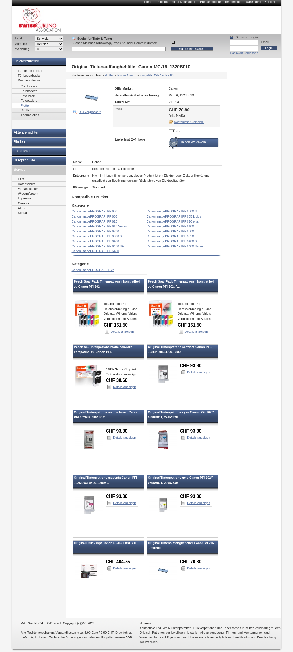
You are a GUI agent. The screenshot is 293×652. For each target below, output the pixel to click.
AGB (21, 208)
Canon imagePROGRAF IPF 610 (94, 221)
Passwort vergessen (244, 53)
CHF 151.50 (116, 325)
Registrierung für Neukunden (176, 1)
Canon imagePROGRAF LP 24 (93, 270)
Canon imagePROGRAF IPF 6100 (170, 226)
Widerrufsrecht (28, 193)
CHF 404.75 (118, 561)
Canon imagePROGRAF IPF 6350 (170, 236)
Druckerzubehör (26, 61)
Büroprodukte (24, 160)
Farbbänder (29, 91)
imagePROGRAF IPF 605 (157, 75)
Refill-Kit (26, 110)
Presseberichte (210, 1)
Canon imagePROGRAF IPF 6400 (95, 241)
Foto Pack (28, 95)
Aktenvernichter (26, 132)
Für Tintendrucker (30, 70)
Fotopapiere (29, 100)
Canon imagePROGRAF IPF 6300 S (97, 236)
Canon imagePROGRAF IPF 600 (94, 211)
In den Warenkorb (193, 142)
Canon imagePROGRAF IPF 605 (94, 216)
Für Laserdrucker (30, 75)
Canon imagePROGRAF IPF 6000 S (172, 211)
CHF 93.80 (191, 365)
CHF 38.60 (117, 380)
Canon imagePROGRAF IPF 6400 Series (175, 246)
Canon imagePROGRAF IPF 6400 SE (98, 246)
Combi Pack (29, 86)
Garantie (24, 203)
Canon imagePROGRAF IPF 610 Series (99, 226)
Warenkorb (253, 1)
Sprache (21, 43)
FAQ (21, 179)
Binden (19, 142)
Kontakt (269, 1)
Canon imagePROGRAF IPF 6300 (170, 231)
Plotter (109, 75)
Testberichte (233, 1)
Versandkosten (28, 188)
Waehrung (22, 49)
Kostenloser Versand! (189, 122)
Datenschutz (26, 184)
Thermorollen (30, 115)
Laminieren (23, 151)
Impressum (25, 198)
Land (18, 38)
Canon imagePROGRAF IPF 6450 (95, 251)
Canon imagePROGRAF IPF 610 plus (173, 221)
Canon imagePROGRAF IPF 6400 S (172, 241)
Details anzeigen (122, 331)
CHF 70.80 (191, 561)
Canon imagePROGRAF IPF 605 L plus (174, 216)
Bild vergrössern (90, 112)
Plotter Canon (126, 75)
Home (148, 1)
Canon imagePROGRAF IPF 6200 (95, 231)
